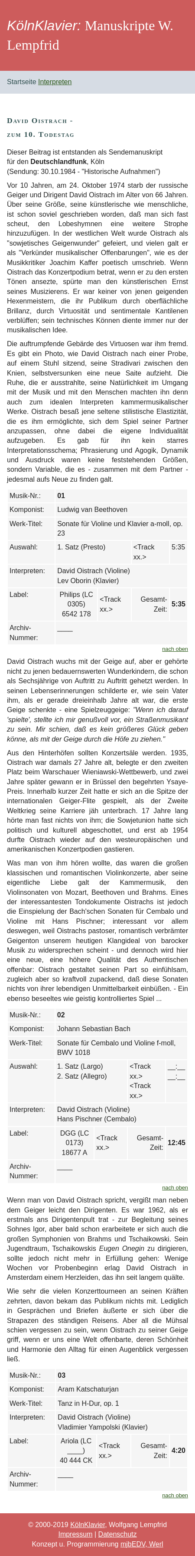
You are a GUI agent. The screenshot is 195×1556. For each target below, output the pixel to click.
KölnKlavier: (44, 25)
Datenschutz (117, 1534)
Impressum (75, 1534)
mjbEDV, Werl (141, 1544)
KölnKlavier (87, 1524)
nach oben (175, 649)
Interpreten (55, 81)
